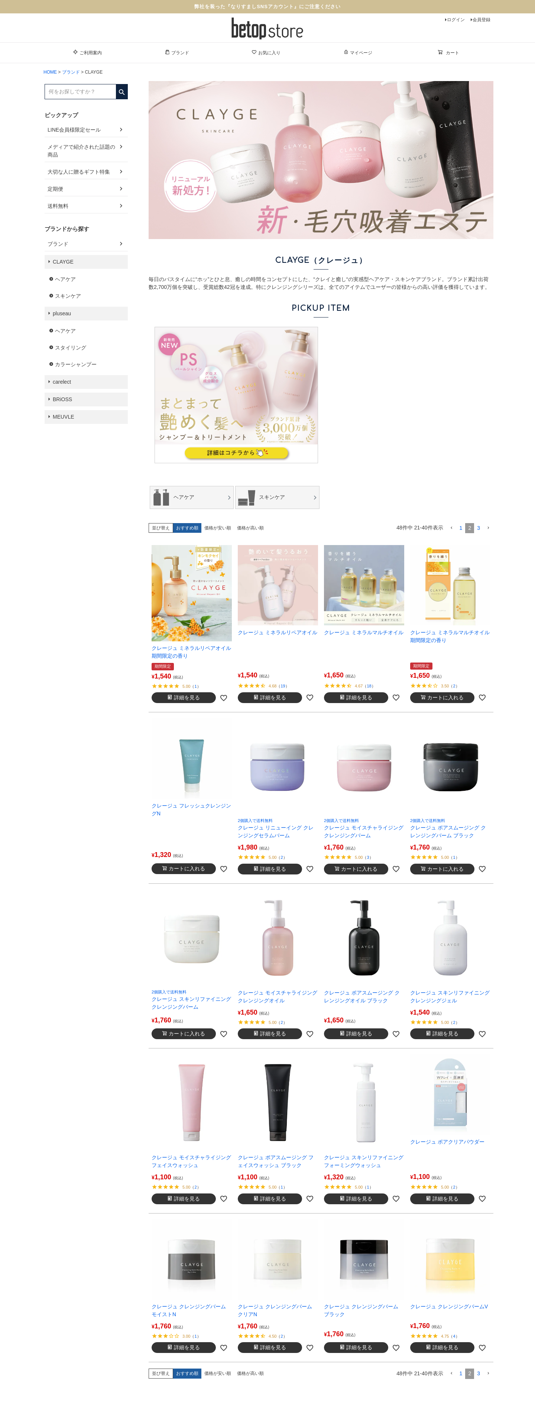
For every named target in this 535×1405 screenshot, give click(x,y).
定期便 (55, 189)
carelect (62, 382)
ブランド (177, 52)
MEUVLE (63, 417)
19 (283, 686)
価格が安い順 (217, 528)
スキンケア (68, 296)
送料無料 (58, 206)
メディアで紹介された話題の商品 (81, 151)
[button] (451, 528)
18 (369, 686)
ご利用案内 (87, 52)
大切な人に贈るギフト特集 (79, 172)
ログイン (456, 19)
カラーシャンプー (76, 364)
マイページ (357, 52)
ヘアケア (65, 279)
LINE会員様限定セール (74, 130)
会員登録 (481, 19)
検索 (121, 89)
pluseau (62, 313)
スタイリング (70, 348)
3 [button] (478, 528)
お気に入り (266, 52)
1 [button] (461, 528)
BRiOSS (62, 399)
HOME (50, 72)
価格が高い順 (250, 528)
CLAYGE (63, 262)
